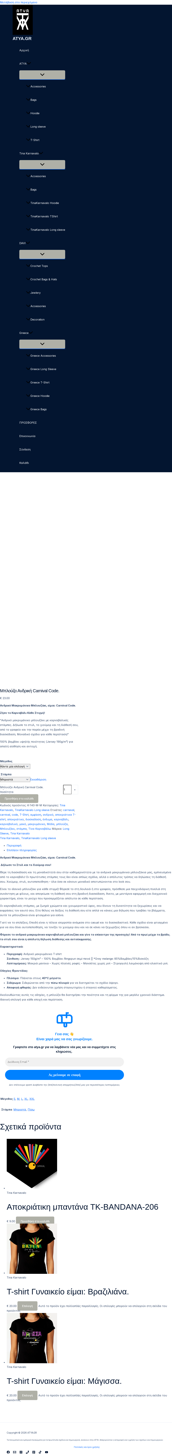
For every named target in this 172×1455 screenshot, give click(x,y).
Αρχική (24, 50)
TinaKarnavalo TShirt (42, 216)
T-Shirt (32, 140)
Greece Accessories (41, 355)
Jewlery (33, 292)
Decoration (35, 319)
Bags (31, 99)
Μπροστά (19, 1109)
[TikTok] (40, 1452)
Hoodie (32, 113)
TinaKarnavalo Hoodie (42, 203)
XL (26, 1099)
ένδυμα (47, 819)
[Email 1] (14, 1452)
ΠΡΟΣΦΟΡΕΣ (28, 422)
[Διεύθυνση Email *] (64, 1062)
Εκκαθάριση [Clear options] (38, 779)
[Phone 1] (27, 1452)
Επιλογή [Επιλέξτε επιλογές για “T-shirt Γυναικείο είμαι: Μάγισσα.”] (27, 1395)
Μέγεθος (6, 761)
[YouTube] (46, 1452)
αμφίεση (35, 814)
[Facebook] (8, 1452)
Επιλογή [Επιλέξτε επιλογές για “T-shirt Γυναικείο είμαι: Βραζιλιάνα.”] (27, 1306)
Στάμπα (6, 774)
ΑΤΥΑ (25, 63)
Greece (26, 333)
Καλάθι (24, 463)
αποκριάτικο (15, 819)
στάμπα (21, 828)
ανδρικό (48, 814)
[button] (29, 63)
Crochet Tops (37, 266)
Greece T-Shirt (37, 382)
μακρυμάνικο (36, 824)
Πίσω (31, 1109)
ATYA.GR (22, 38)
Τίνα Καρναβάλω (39, 828)
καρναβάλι (61, 819)
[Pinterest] (33, 1452)
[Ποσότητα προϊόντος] (67, 789)
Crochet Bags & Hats (41, 279)
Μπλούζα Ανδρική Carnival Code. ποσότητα (21, 790)
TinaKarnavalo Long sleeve (45, 229)
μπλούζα (62, 824)
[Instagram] (21, 1452)
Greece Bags (36, 409)
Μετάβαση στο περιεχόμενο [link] (18, 2)
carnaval (68, 810)
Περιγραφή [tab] (14, 845)
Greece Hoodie (38, 396)
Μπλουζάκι (7, 828)
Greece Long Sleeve (41, 369)
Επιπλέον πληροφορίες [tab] (22, 850)
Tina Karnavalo (31, 153)
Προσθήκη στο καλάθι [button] (35, 1221)
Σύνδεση (25, 449)
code (15, 814)
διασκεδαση (33, 819)
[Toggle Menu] (42, 74)
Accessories (36, 86)
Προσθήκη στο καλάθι (19, 798)
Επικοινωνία (27, 436)
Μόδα (50, 824)
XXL (32, 1099)
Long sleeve (36, 126)
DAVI (24, 243)
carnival (5, 814)
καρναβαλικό (9, 824)
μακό (22, 824)
